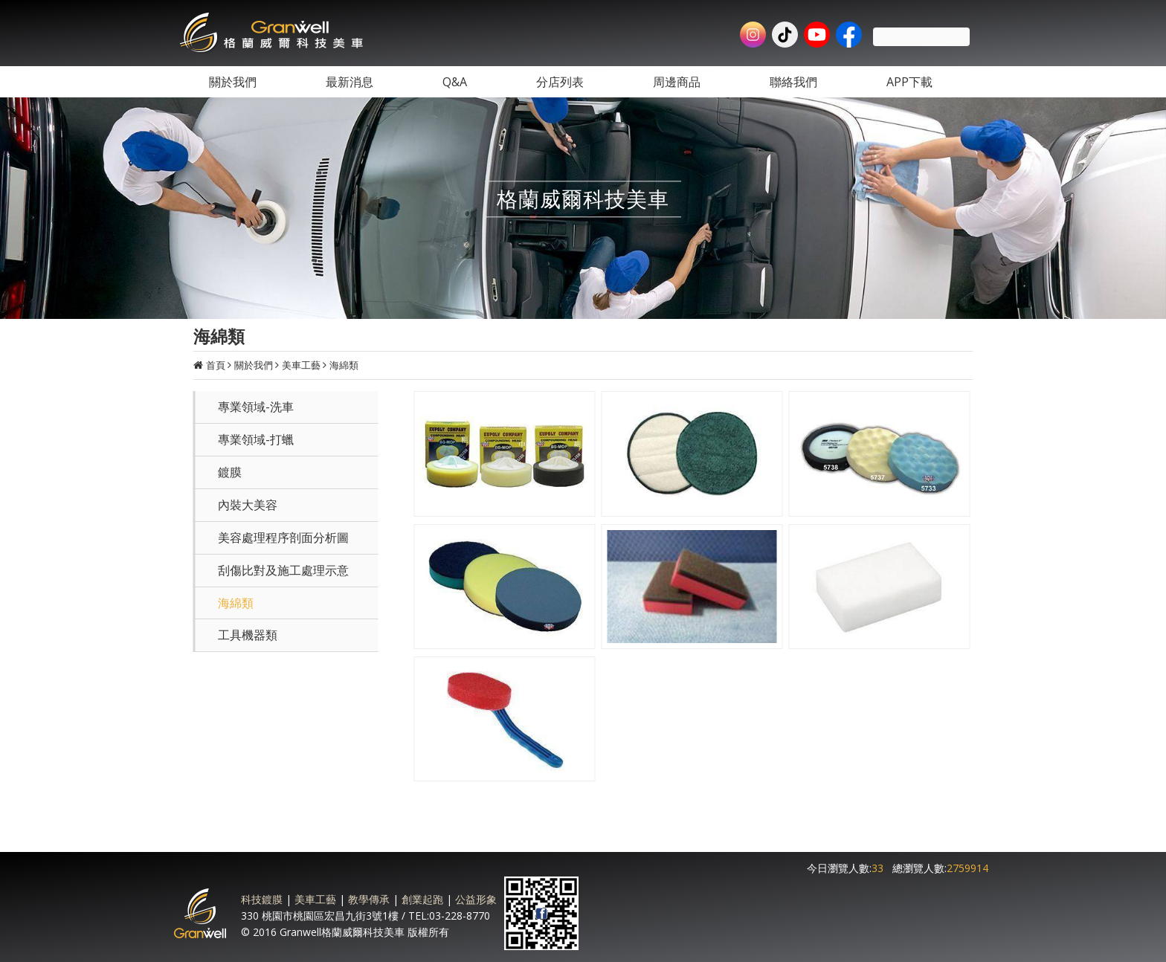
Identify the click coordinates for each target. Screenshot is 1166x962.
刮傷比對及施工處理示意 (283, 570)
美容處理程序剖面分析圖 (283, 537)
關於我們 (253, 365)
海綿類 (343, 365)
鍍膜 (230, 472)
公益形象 (476, 899)
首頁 (215, 365)
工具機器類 (247, 635)
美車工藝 (301, 365)
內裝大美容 (247, 505)
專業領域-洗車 (256, 406)
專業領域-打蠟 (256, 439)
